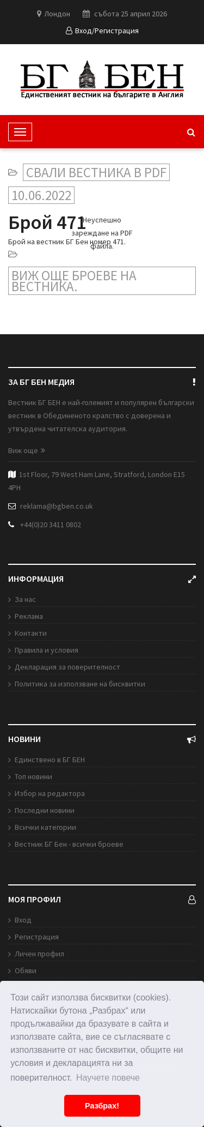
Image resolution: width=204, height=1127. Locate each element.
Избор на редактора (50, 793)
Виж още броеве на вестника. (74, 281)
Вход (23, 920)
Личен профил (39, 954)
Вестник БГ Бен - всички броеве (69, 844)
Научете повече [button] (108, 1077)
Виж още (26, 450)
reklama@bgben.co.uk (56, 506)
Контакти (31, 633)
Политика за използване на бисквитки (80, 684)
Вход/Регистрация (102, 30)
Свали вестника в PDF (96, 172)
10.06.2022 (41, 195)
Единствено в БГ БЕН (50, 759)
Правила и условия (46, 650)
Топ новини (33, 776)
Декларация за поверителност (67, 667)
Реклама (29, 616)
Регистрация (37, 937)
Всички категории (45, 827)
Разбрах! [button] (102, 1105)
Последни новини (45, 810)
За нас (25, 599)
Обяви (25, 970)
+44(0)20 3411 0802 (50, 524)
